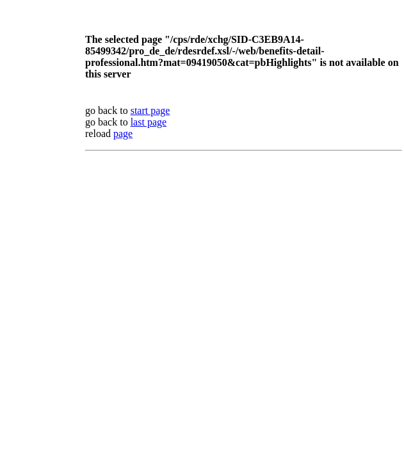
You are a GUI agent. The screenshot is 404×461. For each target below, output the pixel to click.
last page (148, 122)
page (123, 133)
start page (150, 110)
